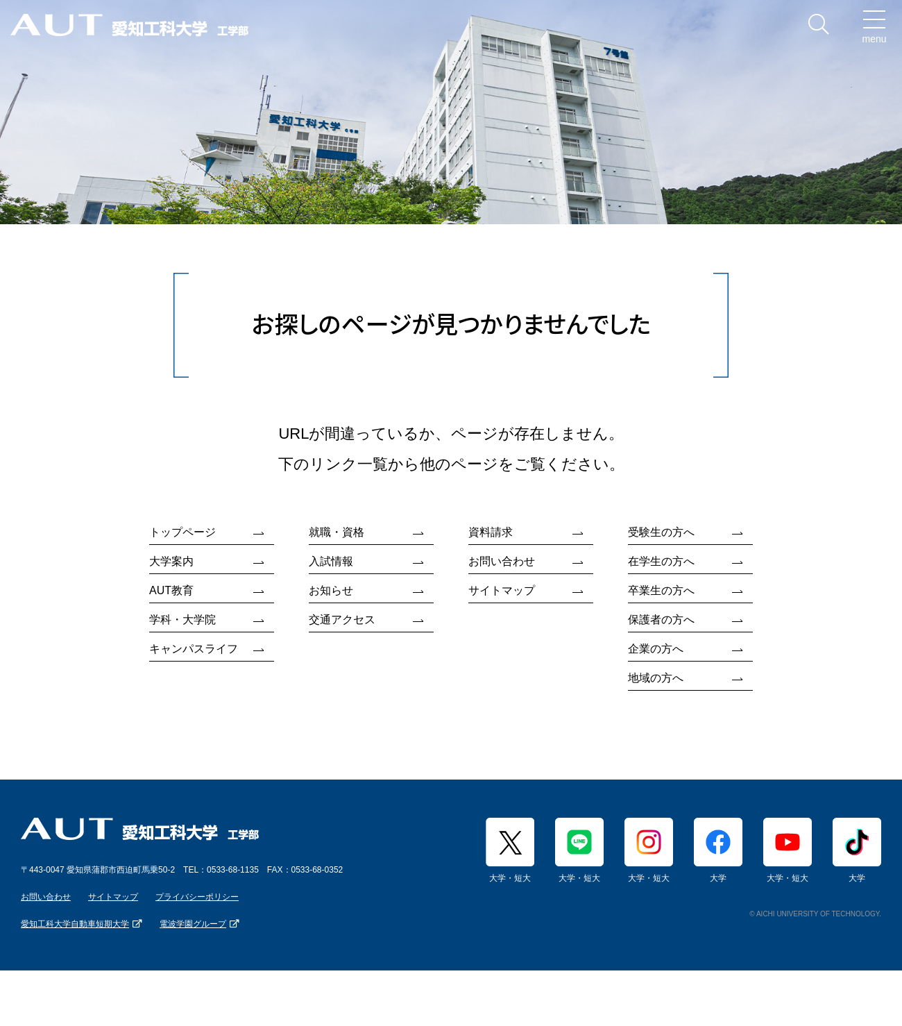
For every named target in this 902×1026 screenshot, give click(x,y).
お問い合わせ (501, 561)
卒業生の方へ (661, 590)
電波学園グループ (193, 924)
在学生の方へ (661, 561)
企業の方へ (655, 649)
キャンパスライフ (193, 649)
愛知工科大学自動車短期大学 (75, 924)
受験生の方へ (661, 532)
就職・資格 (336, 532)
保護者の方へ (661, 619)
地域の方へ (655, 678)
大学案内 (171, 561)
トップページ (182, 532)
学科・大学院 (182, 619)
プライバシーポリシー (197, 897)
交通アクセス (342, 619)
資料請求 (490, 532)
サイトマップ (501, 590)
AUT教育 (171, 590)
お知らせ (331, 590)
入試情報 (331, 561)
